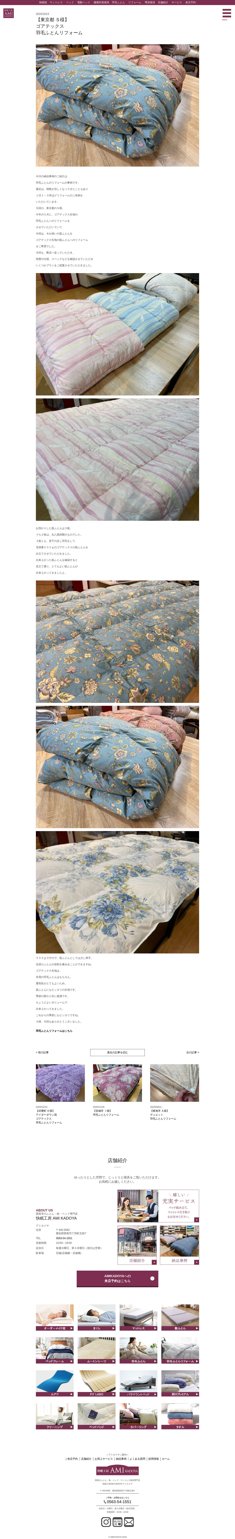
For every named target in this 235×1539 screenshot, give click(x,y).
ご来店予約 (72, 1458)
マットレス (56, 2)
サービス (177, 2)
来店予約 (190, 2)
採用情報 (153, 1458)
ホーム (165, 1458)
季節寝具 (150, 2)
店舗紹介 (163, 2)
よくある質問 (137, 1458)
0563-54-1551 (64, 1238)
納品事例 (121, 1458)
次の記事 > (192, 1052)
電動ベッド (83, 2)
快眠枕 (43, 2)
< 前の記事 (42, 1052)
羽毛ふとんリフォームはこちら (54, 1030)
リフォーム (134, 2)
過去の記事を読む (117, 1052)
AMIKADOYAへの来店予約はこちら (117, 1278)
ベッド (70, 2)
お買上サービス (104, 1458)
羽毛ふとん (118, 2)
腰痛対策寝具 (101, 2)
